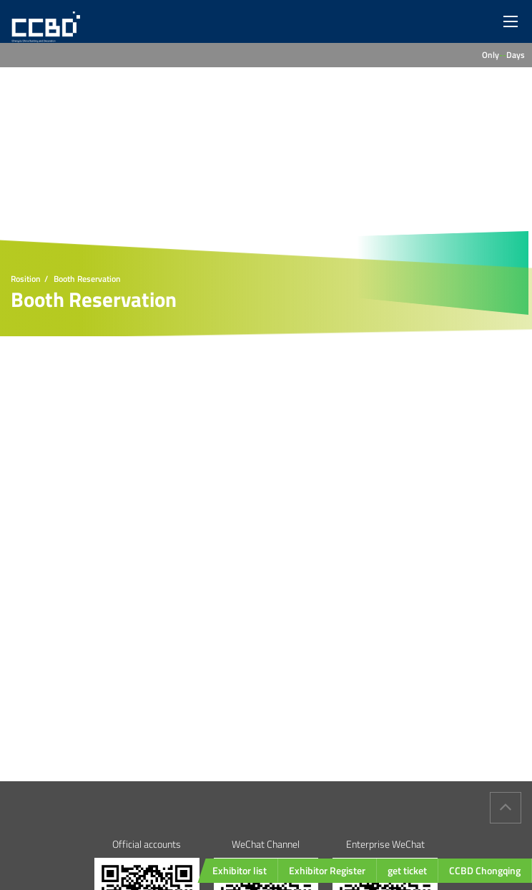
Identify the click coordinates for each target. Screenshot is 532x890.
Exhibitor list (239, 870)
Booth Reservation (87, 279)
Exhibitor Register (327, 870)
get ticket (407, 870)
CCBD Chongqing (485, 870)
